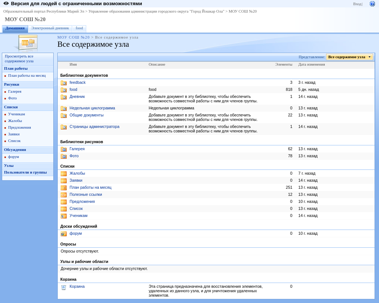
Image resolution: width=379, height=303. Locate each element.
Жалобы (15, 121)
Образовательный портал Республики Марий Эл (43, 11)
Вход (357, 4)
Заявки (14, 134)
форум (13, 157)
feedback (77, 82)
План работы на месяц (27, 75)
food (79, 28)
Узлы (9, 166)
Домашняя (15, 28)
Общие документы (87, 115)
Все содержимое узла (347, 57)
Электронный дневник (50, 28)
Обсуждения (15, 150)
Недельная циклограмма (92, 108)
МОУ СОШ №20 (243, 11)
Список (14, 141)
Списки (11, 107)
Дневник (77, 96)
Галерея (14, 91)
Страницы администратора (95, 126)
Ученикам (16, 114)
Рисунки (11, 84)
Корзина (77, 286)
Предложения (19, 127)
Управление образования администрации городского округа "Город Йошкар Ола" (156, 11)
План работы (16, 68)
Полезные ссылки (86, 194)
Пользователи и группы (25, 172)
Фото (12, 98)
